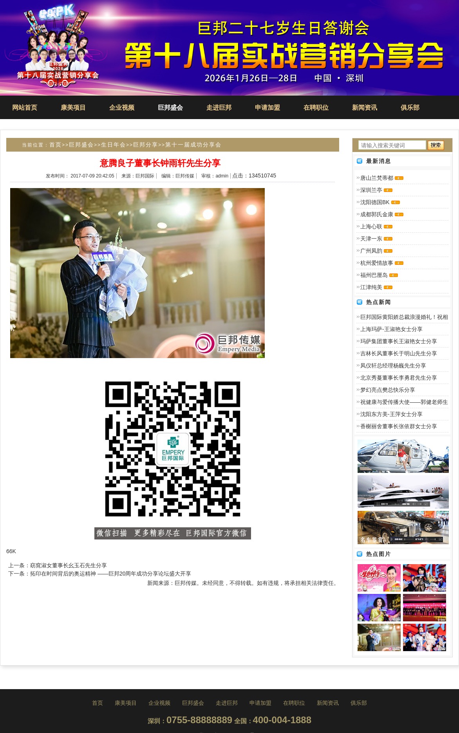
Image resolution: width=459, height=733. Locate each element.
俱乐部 (410, 107)
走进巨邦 (218, 107)
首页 (55, 144)
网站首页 (24, 107)
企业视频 (121, 107)
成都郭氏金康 (376, 214)
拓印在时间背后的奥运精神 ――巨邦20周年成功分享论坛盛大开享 (110, 573)
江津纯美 (371, 287)
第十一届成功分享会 (193, 144)
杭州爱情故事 (376, 263)
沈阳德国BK (375, 202)
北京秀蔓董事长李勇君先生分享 (398, 378)
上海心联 (371, 226)
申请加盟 (267, 107)
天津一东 (371, 238)
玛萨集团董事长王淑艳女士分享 (398, 341)
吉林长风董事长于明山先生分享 (398, 353)
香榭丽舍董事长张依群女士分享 (398, 426)
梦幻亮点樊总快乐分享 (387, 390)
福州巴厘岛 (374, 275)
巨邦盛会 (170, 107)
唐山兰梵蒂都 (376, 178)
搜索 (436, 147)
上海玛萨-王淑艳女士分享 (391, 329)
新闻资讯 (364, 107)
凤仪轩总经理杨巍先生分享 (393, 365)
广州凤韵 (371, 251)
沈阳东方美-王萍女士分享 (391, 414)
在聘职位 (316, 107)
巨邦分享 (145, 144)
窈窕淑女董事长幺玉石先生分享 (68, 565)
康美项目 (73, 107)
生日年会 (113, 144)
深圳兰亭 (371, 190)
